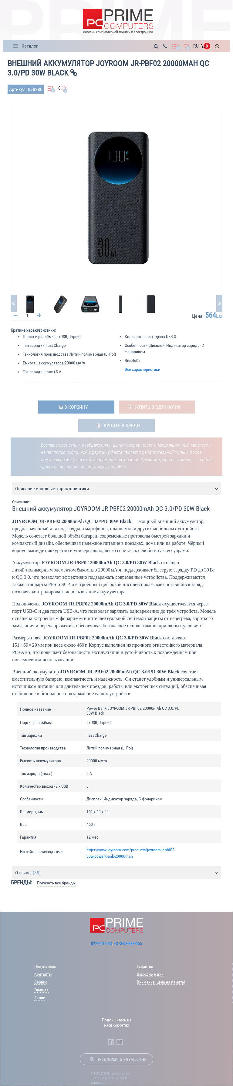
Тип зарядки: (34, 345)
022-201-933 (101, 943)
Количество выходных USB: (149, 336)
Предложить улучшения (121, 1059)
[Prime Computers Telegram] (119, 1042)
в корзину (76, 407)
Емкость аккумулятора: (44, 362)
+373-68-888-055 (128, 943)
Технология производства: (46, 354)
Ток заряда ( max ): (39, 371)
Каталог (30, 46)
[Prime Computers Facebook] (111, 1042)
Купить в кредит (123, 425)
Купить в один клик (157, 407)
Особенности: (136, 345)
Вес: (128, 360)
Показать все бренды (56, 882)
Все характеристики (142, 369)
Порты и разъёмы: (39, 336)
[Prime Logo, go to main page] (118, 21)
